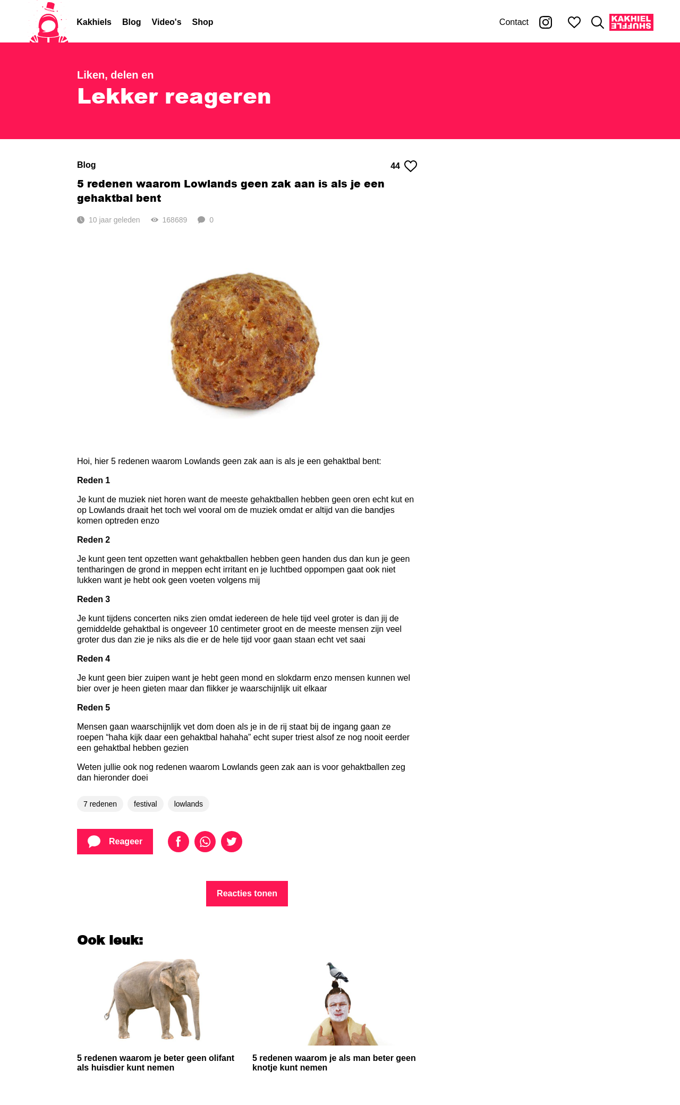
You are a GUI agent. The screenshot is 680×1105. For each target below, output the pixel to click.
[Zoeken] (597, 22)
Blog (131, 22)
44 (403, 166)
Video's (167, 22)
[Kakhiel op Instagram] (545, 22)
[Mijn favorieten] (574, 22)
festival (145, 804)
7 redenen (100, 804)
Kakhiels (94, 22)
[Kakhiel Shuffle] (631, 22)
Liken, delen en (115, 75)
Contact (514, 22)
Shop (203, 22)
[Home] (49, 22)
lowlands (188, 804)
